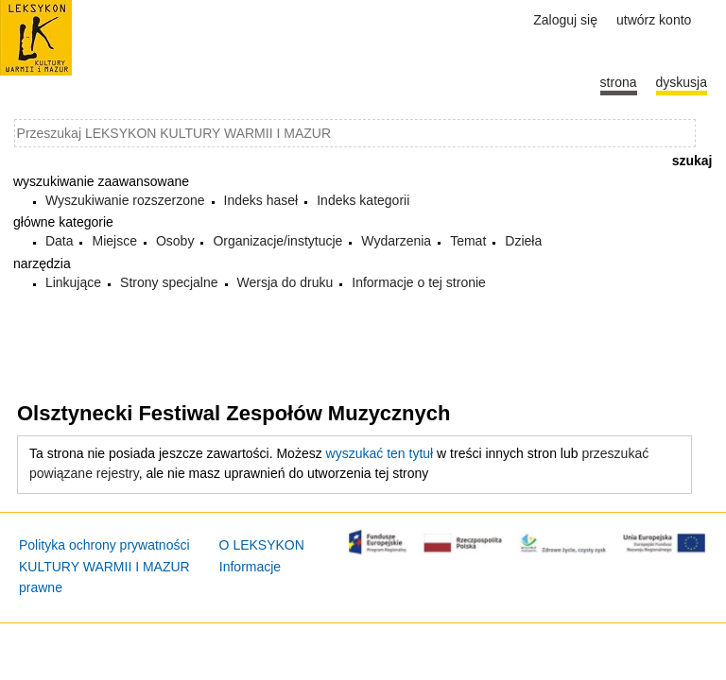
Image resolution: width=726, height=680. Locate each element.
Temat (468, 240)
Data (59, 240)
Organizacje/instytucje (277, 240)
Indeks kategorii (363, 200)
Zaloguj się (565, 19)
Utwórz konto (653, 19)
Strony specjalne (169, 282)
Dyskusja (681, 82)
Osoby (175, 240)
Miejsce (114, 240)
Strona (618, 82)
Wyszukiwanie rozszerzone (125, 200)
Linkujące (73, 282)
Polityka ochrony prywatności (104, 544)
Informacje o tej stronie (419, 282)
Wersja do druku (285, 282)
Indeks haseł (261, 200)
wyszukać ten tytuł (380, 453)
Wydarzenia (396, 240)
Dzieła (523, 240)
